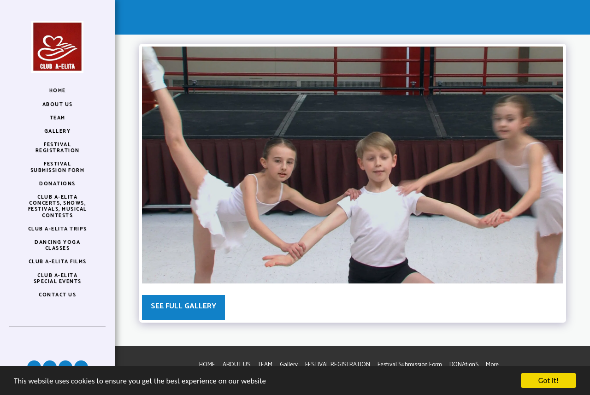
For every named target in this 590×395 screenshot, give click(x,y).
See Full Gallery (183, 306)
